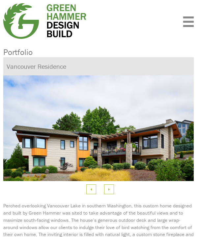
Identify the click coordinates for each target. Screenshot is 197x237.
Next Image (109, 189)
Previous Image (91, 189)
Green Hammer (70, 21)
